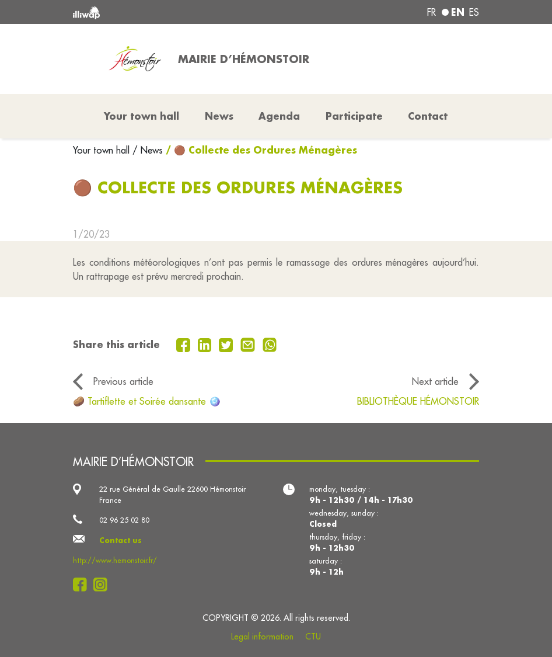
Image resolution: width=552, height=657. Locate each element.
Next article (435, 381)
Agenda (279, 116)
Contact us (120, 540)
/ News (147, 150)
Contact (428, 116)
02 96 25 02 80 (124, 519)
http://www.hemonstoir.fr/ (115, 560)
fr (431, 12)
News (219, 116)
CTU (313, 636)
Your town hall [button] (141, 116)
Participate (354, 116)
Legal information (262, 636)
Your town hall (102, 150)
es (474, 12)
